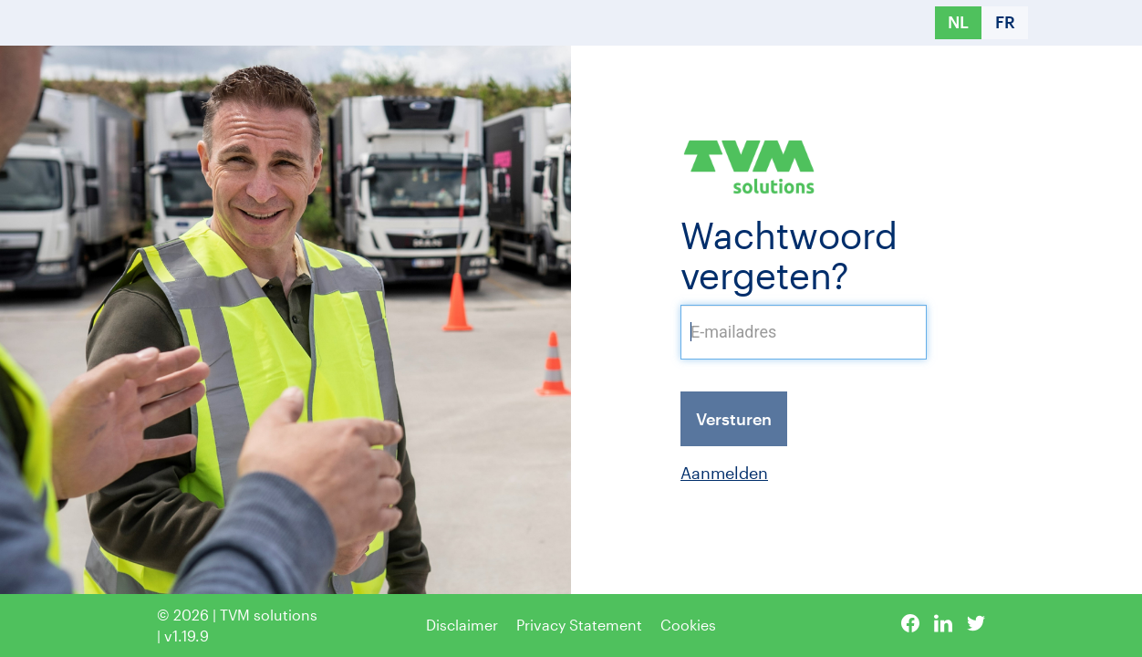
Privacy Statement (579, 624)
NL (958, 22)
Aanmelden (724, 473)
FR (1005, 22)
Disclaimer (462, 624)
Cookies (688, 624)
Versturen (734, 419)
